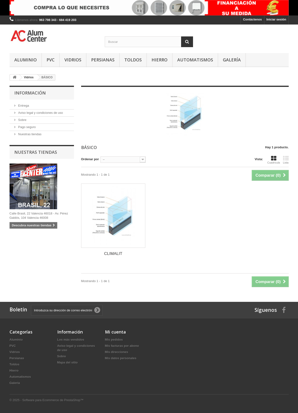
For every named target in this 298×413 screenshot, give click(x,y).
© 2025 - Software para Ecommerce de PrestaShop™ (47, 400)
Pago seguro (26, 127)
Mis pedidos (114, 339)
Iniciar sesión (276, 19)
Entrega (23, 105)
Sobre (21, 120)
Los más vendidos (70, 339)
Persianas (103, 60)
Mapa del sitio (67, 362)
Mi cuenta (115, 332)
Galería (232, 60)
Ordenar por (90, 159)
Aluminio (25, 60)
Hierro (159, 60)
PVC (51, 60)
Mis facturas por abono (122, 346)
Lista (286, 159)
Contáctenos (252, 19)
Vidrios (72, 60)
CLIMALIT (113, 253)
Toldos (133, 60)
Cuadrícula (273, 159)
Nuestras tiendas (29, 134)
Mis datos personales (120, 358)
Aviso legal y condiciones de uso (40, 112)
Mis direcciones (116, 352)
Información (30, 93)
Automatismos (195, 60)
